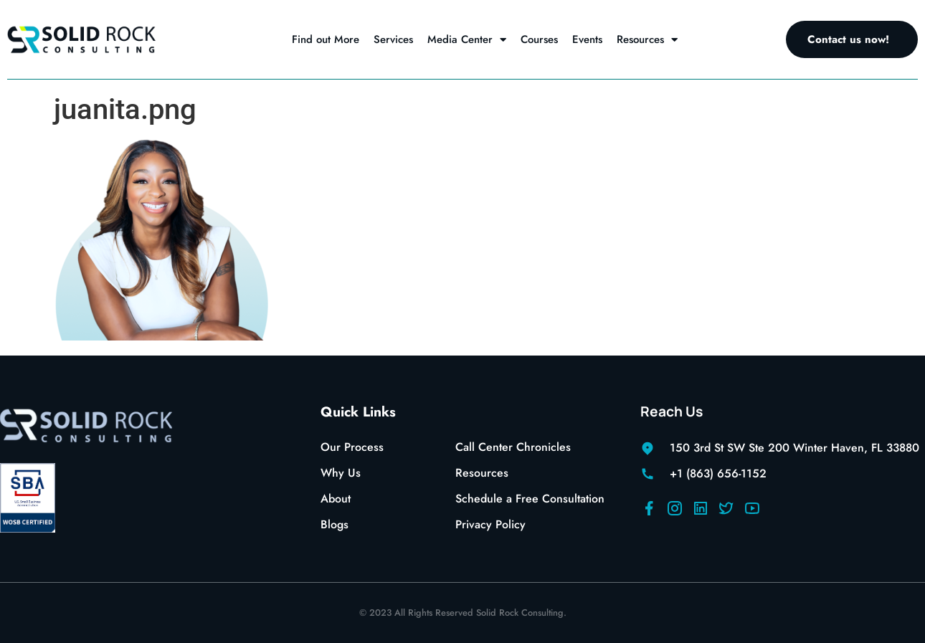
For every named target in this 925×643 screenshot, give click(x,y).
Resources (647, 39)
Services (393, 39)
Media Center (466, 39)
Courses (539, 39)
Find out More (325, 39)
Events (587, 39)
